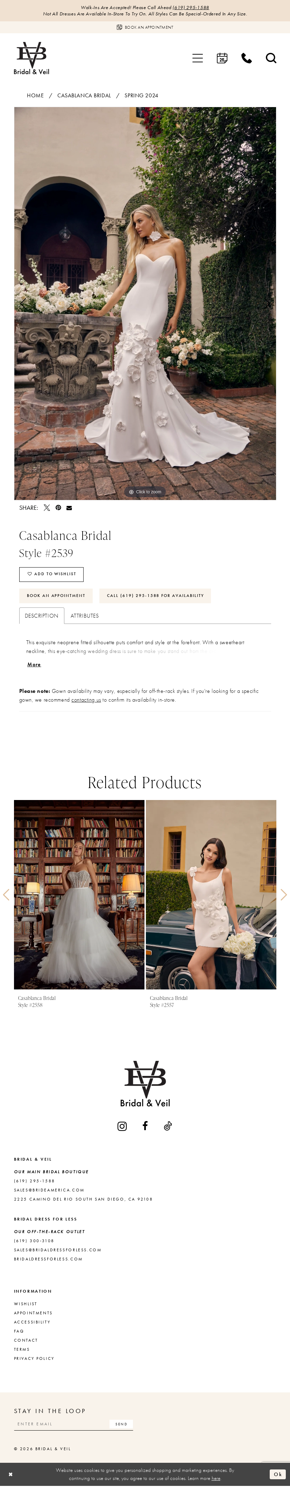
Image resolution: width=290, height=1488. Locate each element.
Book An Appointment (56, 597)
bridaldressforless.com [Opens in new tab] (48, 1260)
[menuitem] (197, 58)
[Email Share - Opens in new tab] (69, 507)
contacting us (86, 701)
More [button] (34, 666)
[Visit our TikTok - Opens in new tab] (168, 1128)
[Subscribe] (123, 1425)
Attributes (85, 617)
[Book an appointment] (145, 28)
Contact (26, 1341)
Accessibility (32, 1323)
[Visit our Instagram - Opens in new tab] (123, 1127)
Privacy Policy (34, 1360)
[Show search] (271, 58)
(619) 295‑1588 (191, 8)
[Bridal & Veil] (31, 58)
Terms (22, 1351)
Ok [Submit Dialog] (278, 1476)
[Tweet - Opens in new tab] (47, 508)
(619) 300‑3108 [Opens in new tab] (34, 1242)
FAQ (19, 1332)
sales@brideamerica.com (49, 1191)
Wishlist (25, 1305)
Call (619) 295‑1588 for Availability (157, 597)
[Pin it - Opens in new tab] (58, 508)
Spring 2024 (141, 95)
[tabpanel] (145, 303)
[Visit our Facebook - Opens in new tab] (145, 1128)
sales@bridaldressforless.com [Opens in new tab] (58, 1251)
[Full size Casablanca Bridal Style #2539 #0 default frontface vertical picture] (145, 303)
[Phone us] (246, 58)
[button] (197, 58)
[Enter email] (75, 1425)
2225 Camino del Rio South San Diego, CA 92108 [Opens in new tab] (83, 1200)
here (216, 1480)
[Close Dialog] (10, 1476)
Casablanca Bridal (84, 95)
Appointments (33, 1314)
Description (42, 617)
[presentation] (79, 896)
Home (35, 95)
